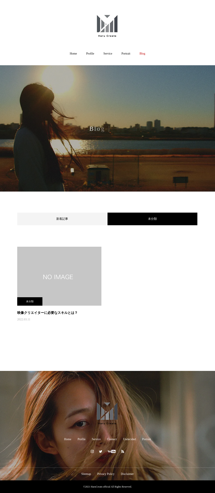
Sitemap (86, 474)
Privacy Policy (105, 474)
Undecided (129, 439)
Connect (112, 439)
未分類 (30, 301)
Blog (142, 53)
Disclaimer (127, 474)
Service (108, 53)
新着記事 (62, 218)
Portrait (126, 53)
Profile (90, 53)
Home (73, 53)
